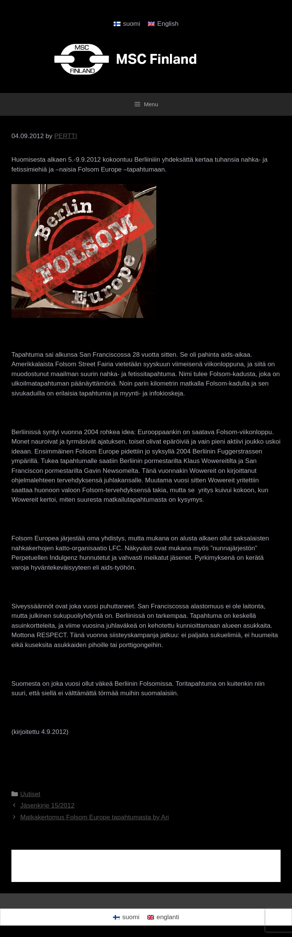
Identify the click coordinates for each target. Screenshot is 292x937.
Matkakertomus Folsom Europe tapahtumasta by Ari (94, 817)
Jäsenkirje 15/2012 (47, 805)
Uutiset (30, 794)
